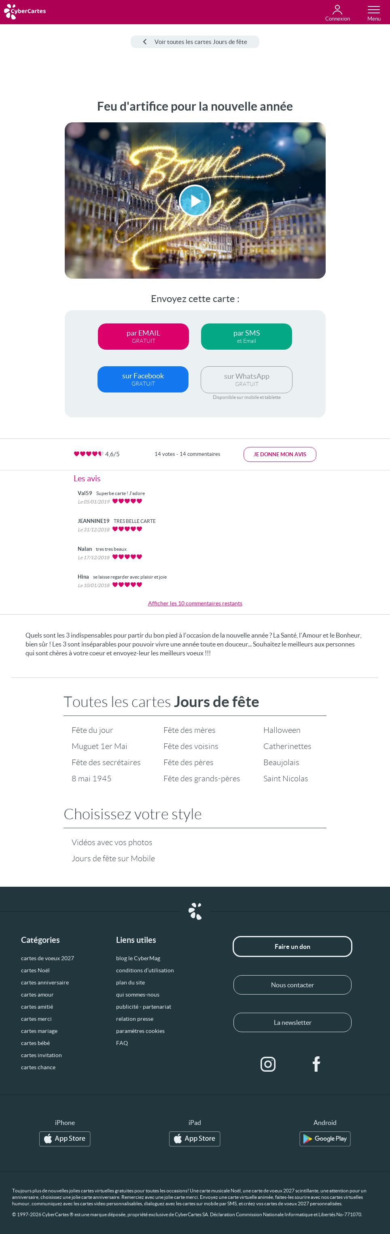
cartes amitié (37, 1006)
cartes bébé (35, 1043)
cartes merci (36, 1019)
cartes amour (37, 994)
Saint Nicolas (285, 778)
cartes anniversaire (45, 982)
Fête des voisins (190, 746)
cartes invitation (41, 1055)
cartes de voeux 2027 (47, 958)
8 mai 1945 (92, 778)
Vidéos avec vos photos (112, 842)
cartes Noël (35, 970)
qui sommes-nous (137, 994)
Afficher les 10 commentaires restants (195, 603)
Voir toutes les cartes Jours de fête (195, 41)
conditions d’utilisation (145, 970)
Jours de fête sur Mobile (113, 858)
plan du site (130, 982)
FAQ (122, 1043)
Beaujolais (281, 762)
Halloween (282, 730)
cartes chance (38, 1067)
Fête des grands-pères (201, 778)
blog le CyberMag (138, 958)
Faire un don (292, 946)
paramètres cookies (140, 1031)
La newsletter (293, 1022)
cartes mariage (39, 1031)
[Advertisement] (29, 220)
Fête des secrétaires (106, 762)
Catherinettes (287, 746)
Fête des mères (189, 730)
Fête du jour (92, 730)
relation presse (134, 1019)
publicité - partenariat (143, 1006)
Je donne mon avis (280, 454)
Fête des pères (188, 762)
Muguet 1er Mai (99, 746)
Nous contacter (292, 984)
